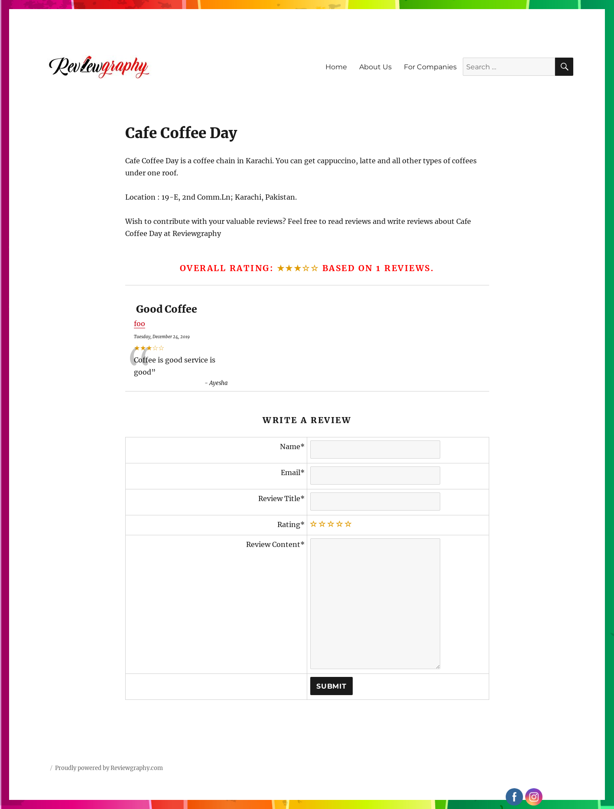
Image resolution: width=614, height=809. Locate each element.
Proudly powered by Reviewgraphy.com (109, 768)
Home (336, 67)
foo (139, 323)
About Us (375, 67)
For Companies (430, 67)
